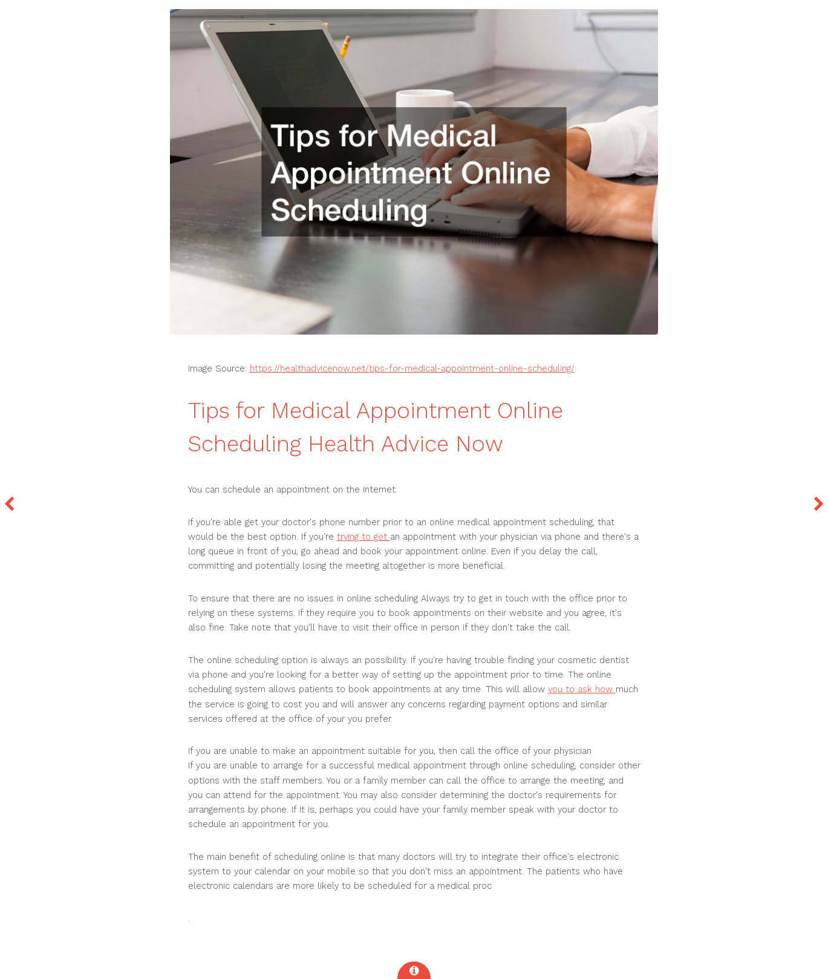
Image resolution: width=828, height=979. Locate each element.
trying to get (363, 536)
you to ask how (582, 689)
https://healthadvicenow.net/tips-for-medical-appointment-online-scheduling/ (412, 368)
